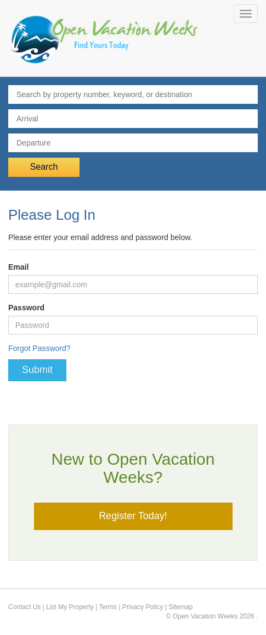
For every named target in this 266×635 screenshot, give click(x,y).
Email (18, 267)
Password (26, 307)
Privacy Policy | (145, 607)
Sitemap (180, 607)
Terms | (110, 607)
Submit (37, 369)
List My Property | (72, 607)
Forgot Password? (39, 348)
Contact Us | (27, 607)
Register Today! (133, 515)
